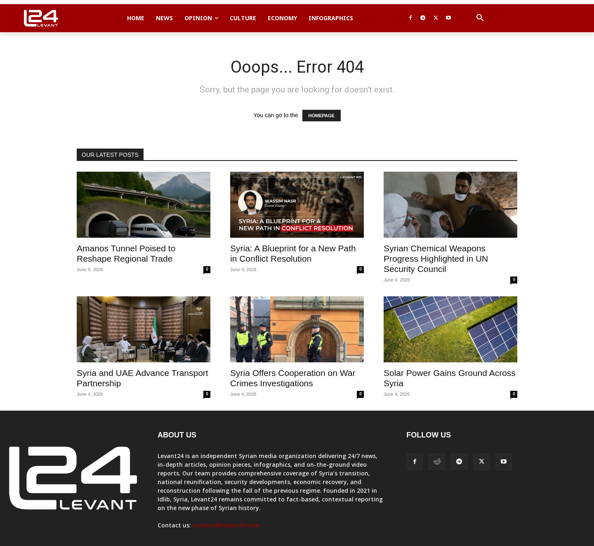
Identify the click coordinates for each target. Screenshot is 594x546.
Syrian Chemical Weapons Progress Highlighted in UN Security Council (436, 258)
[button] (480, 18)
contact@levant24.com (226, 525)
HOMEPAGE (322, 115)
